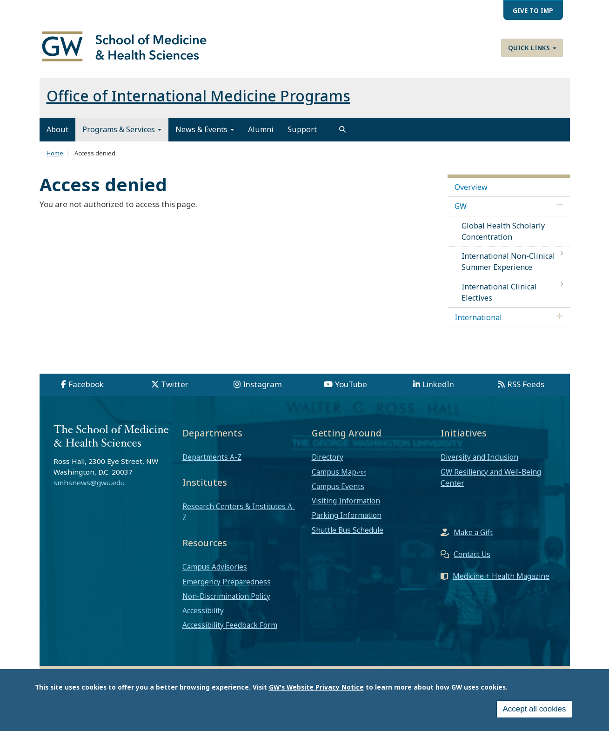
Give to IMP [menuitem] (533, 10)
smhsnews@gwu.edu (89, 482)
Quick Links (532, 47)
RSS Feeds (525, 384)
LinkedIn (438, 384)
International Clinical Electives (499, 292)
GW (461, 206)
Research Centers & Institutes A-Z (238, 512)
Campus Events (338, 486)
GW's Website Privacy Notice (316, 688)
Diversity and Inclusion (479, 457)
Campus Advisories (214, 566)
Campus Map (334, 471)
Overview (471, 187)
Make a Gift (473, 532)
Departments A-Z (211, 457)
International (478, 317)
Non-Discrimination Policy (226, 596)
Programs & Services (121, 129)
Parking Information (346, 515)
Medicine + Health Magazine (501, 576)
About (57, 129)
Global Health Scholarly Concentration (503, 231)
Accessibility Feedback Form (229, 625)
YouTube (351, 384)
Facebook (86, 384)
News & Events (204, 129)
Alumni (261, 129)
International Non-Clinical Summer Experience (508, 261)
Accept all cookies (534, 710)
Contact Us (472, 554)
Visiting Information (346, 500)
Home (55, 153)
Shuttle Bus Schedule (347, 530)
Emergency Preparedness (226, 581)
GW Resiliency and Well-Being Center (491, 477)
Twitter (174, 384)
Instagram (262, 384)
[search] (342, 129)
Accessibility (203, 610)
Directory (327, 457)
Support (302, 129)
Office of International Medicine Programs (198, 96)
